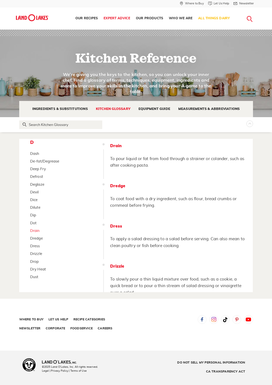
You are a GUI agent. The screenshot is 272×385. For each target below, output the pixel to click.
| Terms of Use (78, 370)
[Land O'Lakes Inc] (61, 362)
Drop (34, 261)
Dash (34, 153)
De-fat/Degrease (44, 161)
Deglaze (37, 184)
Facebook (202, 319)
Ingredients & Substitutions (60, 109)
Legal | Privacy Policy (55, 370)
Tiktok (225, 319)
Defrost (36, 176)
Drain (35, 231)
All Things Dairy (214, 18)
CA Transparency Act (225, 371)
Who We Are (180, 18)
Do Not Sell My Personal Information (211, 362)
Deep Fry (38, 169)
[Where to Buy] (191, 3)
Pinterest (236, 319)
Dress (35, 246)
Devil (34, 192)
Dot (33, 223)
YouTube (248, 319)
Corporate (55, 328)
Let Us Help (58, 319)
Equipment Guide (154, 109)
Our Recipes (86, 18)
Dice (34, 200)
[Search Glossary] (61, 124)
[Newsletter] (243, 3)
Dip (33, 215)
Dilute (35, 207)
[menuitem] (87, 18)
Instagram (213, 319)
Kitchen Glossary (113, 109)
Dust (34, 277)
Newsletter (30, 328)
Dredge (36, 238)
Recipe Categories (89, 319)
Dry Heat (38, 269)
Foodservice (81, 328)
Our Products (149, 18)
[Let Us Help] (218, 3)
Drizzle (36, 254)
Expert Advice (117, 18)
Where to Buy (31, 319)
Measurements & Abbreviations (209, 109)
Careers (105, 328)
